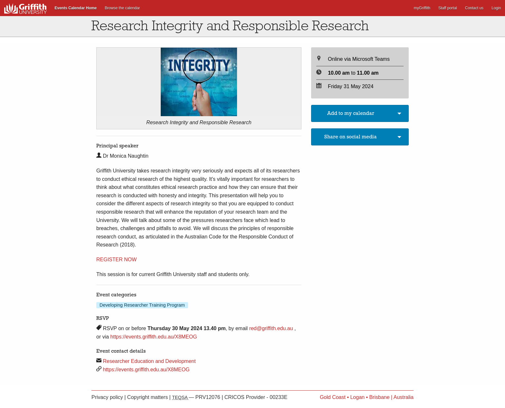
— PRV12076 (197, 397)
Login (496, 8)
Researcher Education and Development (149, 361)
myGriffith (422, 8)
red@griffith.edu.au (271, 328)
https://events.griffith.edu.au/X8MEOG (153, 336)
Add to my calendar (350, 113)
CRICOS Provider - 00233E (256, 397)
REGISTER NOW (116, 259)
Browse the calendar (122, 8)
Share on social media (350, 137)
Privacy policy (107, 397)
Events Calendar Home (76, 8)
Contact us (474, 8)
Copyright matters (148, 397)
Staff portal (447, 8)
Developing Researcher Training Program (142, 305)
